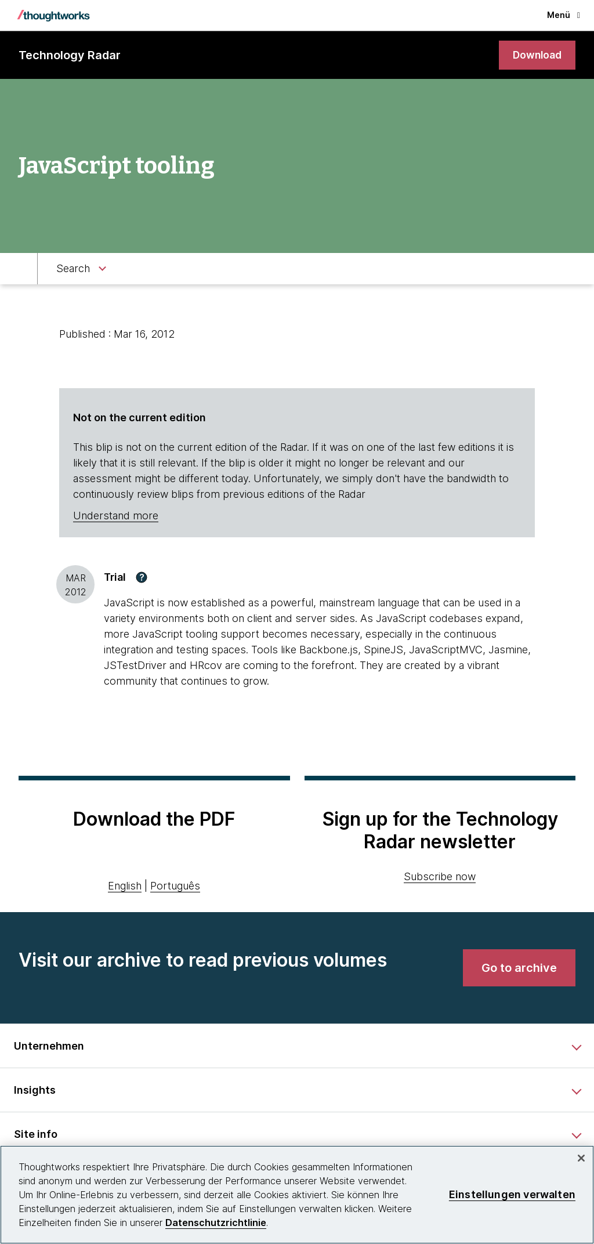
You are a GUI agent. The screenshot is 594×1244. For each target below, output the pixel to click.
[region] (297, 1194)
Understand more (115, 516)
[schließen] (581, 1158)
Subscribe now (440, 877)
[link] (536, 55)
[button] (141, 577)
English (125, 886)
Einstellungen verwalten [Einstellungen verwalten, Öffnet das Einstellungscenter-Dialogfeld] (512, 1194)
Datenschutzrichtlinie (215, 1222)
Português (175, 886)
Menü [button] (563, 15)
